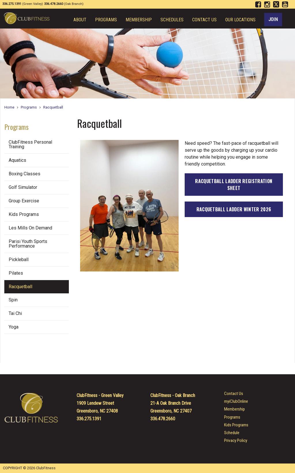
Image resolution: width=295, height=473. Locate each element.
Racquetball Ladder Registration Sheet (233, 184)
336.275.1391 (89, 418)
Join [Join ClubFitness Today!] (273, 19)
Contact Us (204, 20)
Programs (106, 20)
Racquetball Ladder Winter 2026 (233, 209)
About (79, 20)
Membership (139, 20)
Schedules (172, 20)
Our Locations (240, 20)
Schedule (231, 433)
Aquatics (17, 160)
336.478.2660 (162, 418)
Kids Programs (24, 214)
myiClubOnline (236, 401)
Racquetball (53, 107)
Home (9, 107)
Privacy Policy (235, 440)
